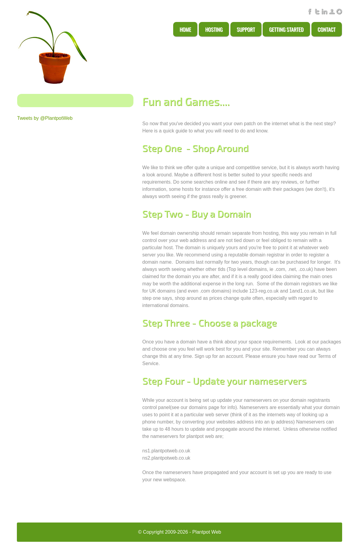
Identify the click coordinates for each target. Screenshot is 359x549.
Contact (327, 29)
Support (246, 29)
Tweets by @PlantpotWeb (45, 118)
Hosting (214, 29)
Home (185, 29)
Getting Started (286, 29)
